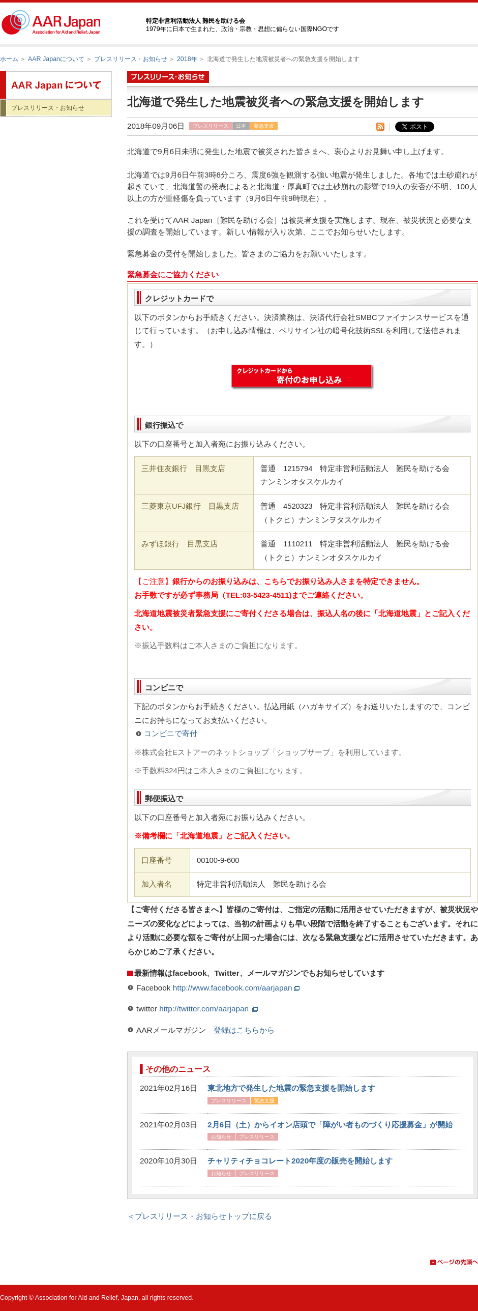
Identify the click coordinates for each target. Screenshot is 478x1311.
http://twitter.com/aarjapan (208, 1008)
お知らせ (221, 1137)
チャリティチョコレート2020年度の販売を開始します (300, 1160)
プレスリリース (210, 126)
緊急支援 (264, 126)
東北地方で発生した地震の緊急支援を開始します (291, 1088)
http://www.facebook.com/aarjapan (236, 987)
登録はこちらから (244, 1030)
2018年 (187, 59)
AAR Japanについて (56, 59)
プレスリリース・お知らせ (130, 59)
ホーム (9, 59)
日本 (241, 126)
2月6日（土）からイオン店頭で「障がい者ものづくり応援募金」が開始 (330, 1124)
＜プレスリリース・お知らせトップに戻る (199, 1216)
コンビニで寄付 (170, 734)
